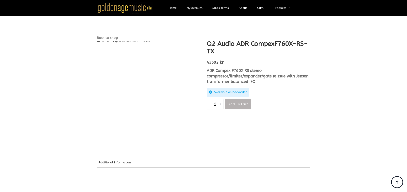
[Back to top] (397, 182)
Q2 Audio (145, 41)
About (243, 8)
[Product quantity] (215, 104)
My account (195, 8)
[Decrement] (210, 104)
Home (173, 8)
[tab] (114, 162)
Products (279, 8)
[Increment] (220, 104)
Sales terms (220, 8)
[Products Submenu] (290, 8)
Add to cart (238, 104)
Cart (260, 8)
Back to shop (107, 38)
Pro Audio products (131, 41)
